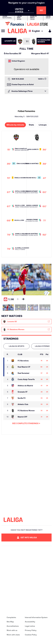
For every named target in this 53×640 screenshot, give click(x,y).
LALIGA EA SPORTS (16, 346)
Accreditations (13, 626)
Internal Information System (36, 617)
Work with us (12, 630)
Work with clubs (13, 635)
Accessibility (30, 622)
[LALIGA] (17, 31)
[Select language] (36, 30)
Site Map (10, 622)
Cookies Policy (31, 635)
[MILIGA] (49, 31)
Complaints (11, 617)
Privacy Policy (30, 630)
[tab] (16, 346)
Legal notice (30, 626)
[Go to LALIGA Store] (26, 24)
